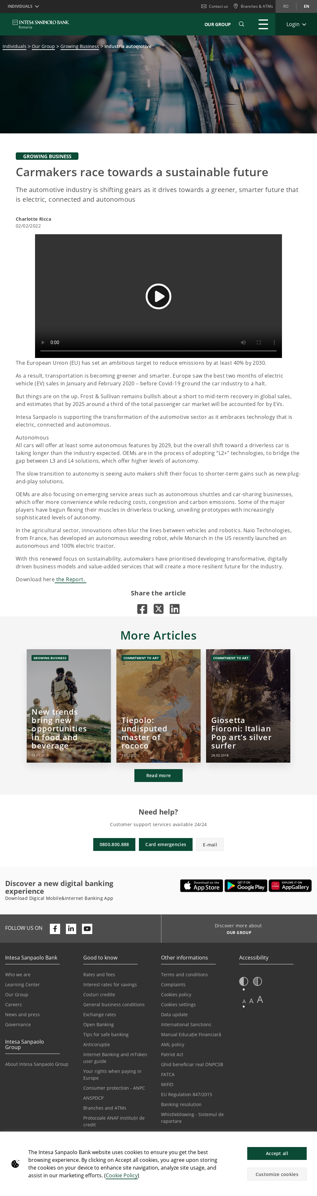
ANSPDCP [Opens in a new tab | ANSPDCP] (93, 1098)
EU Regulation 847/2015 (186, 1094)
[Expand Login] (296, 24)
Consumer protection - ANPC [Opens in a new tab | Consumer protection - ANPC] (114, 1088)
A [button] (244, 1001)
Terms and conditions (184, 974)
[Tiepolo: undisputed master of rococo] (158, 706)
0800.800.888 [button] (114, 844)
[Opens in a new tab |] (142, 608)
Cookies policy (176, 994)
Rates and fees (99, 974)
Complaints (173, 984)
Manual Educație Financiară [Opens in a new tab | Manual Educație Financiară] (191, 1034)
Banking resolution (181, 1104)
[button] (309, 1140)
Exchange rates (99, 1014)
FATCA (168, 1074)
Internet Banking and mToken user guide (115, 1057)
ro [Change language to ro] (285, 6)
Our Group (217, 24)
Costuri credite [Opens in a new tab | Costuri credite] (99, 994)
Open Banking (98, 1024)
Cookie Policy (122, 1175)
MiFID (167, 1084)
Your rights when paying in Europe (112, 1074)
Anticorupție (96, 1044)
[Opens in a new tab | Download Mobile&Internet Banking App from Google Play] (246, 885)
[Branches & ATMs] (253, 6)
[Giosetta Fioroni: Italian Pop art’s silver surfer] (248, 706)
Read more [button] (158, 775)
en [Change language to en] (306, 6)
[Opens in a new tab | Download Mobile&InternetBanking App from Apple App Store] (201, 885)
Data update (174, 1014)
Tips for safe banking (106, 1034)
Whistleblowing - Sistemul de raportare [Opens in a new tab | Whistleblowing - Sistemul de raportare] (192, 1117)
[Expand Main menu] (263, 24)
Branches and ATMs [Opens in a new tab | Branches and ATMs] (104, 1108)
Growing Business (79, 46)
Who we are (18, 974)
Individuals (14, 46)
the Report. (70, 579)
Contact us (214, 6)
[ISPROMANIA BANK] (41, 24)
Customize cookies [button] (277, 1174)
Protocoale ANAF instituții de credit (114, 1121)
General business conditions (114, 1004)
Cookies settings (178, 1004)
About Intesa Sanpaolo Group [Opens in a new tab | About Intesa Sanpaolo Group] (36, 1064)
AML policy (172, 1044)
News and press (22, 1014)
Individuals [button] (20, 6)
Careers (13, 1004)
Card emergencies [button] (165, 844)
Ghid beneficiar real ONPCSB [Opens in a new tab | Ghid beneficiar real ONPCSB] (192, 1064)
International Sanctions (186, 1024)
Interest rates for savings (110, 984)
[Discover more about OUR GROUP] (236, 933)
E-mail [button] (210, 845)
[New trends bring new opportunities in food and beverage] (69, 706)
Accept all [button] (277, 1153)
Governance (18, 1024)
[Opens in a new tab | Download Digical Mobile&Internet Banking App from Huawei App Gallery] (290, 885)
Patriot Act (172, 1054)
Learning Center (22, 984)
